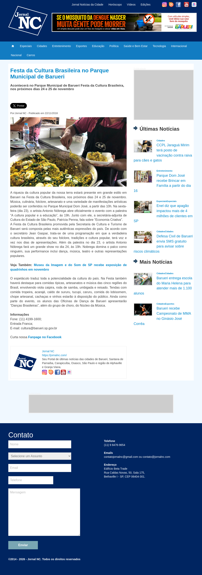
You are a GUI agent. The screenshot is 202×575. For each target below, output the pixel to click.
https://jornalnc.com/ (54, 355)
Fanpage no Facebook (45, 337)
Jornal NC (48, 351)
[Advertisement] (163, 95)
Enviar (23, 545)
